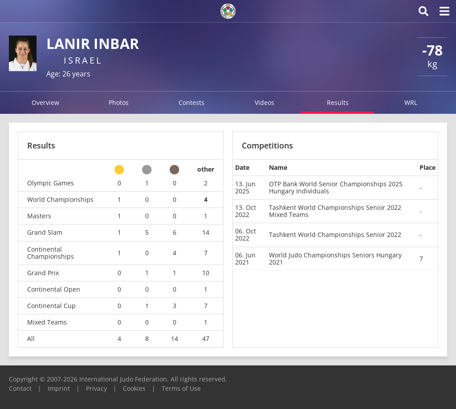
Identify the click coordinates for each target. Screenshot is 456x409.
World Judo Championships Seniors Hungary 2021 (335, 258)
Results (338, 102)
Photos (119, 102)
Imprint (59, 388)
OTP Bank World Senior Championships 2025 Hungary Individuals (336, 187)
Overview (45, 102)
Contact (20, 388)
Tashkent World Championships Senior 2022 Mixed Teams (335, 211)
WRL (410, 102)
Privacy (96, 388)
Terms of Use (181, 388)
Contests (191, 102)
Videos (264, 102)
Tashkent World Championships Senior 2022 (335, 234)
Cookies (134, 388)
